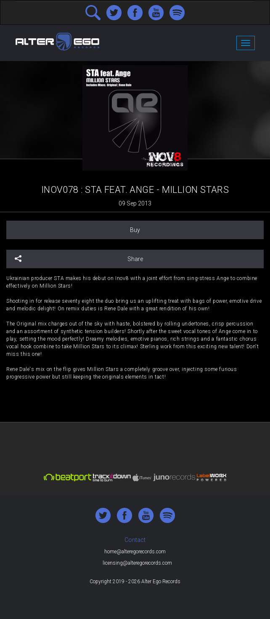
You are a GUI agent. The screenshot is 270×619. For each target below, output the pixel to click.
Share (79, 258)
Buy (135, 230)
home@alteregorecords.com (135, 552)
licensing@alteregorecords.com (137, 563)
